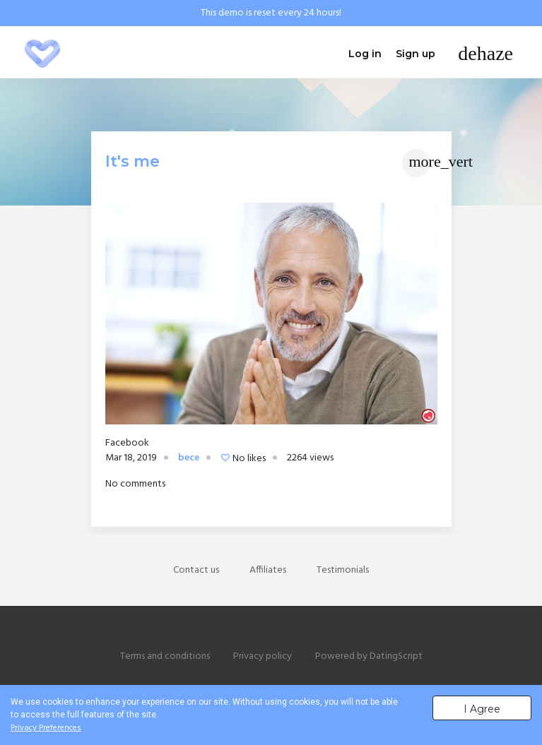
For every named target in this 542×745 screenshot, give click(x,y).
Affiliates (267, 570)
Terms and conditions (165, 656)
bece (188, 458)
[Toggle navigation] (485, 53)
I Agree (482, 709)
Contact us (196, 570)
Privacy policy (262, 656)
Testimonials (343, 570)
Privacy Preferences (46, 728)
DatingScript (396, 656)
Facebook (127, 443)
